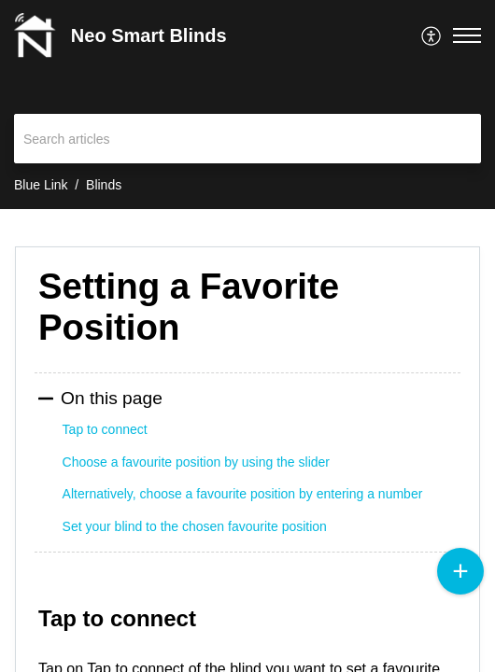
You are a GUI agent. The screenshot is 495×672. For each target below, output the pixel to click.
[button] (432, 35)
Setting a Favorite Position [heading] (188, 306)
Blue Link (41, 184)
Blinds (103, 184)
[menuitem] (432, 35)
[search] (247, 138)
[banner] (247, 104)
